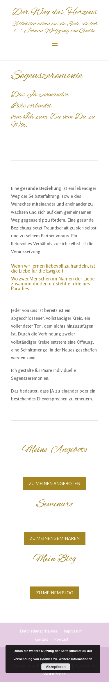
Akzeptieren (56, 667)
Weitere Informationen (75, 659)
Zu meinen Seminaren (55, 538)
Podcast (61, 639)
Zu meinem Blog (54, 592)
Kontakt (41, 639)
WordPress (54, 673)
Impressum (73, 630)
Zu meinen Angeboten (54, 483)
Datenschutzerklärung (39, 630)
